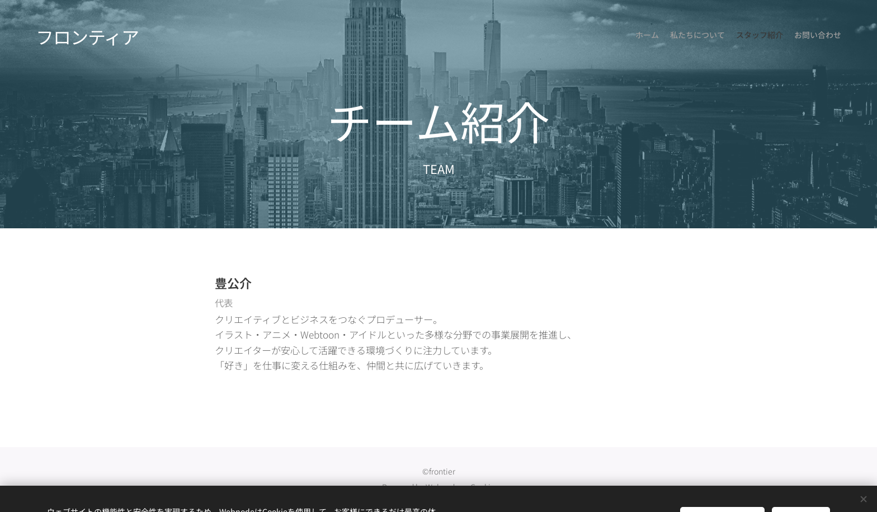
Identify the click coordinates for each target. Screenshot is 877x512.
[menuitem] (809, 36)
